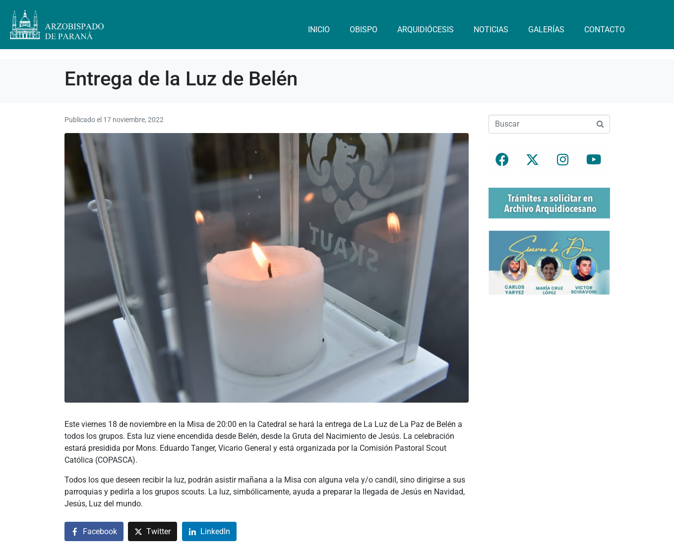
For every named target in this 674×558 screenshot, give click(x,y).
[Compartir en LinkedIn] (209, 531)
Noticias (491, 29)
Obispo (363, 29)
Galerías (546, 29)
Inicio (319, 29)
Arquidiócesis (425, 29)
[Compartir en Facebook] (93, 531)
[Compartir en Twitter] (152, 531)
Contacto (604, 29)
